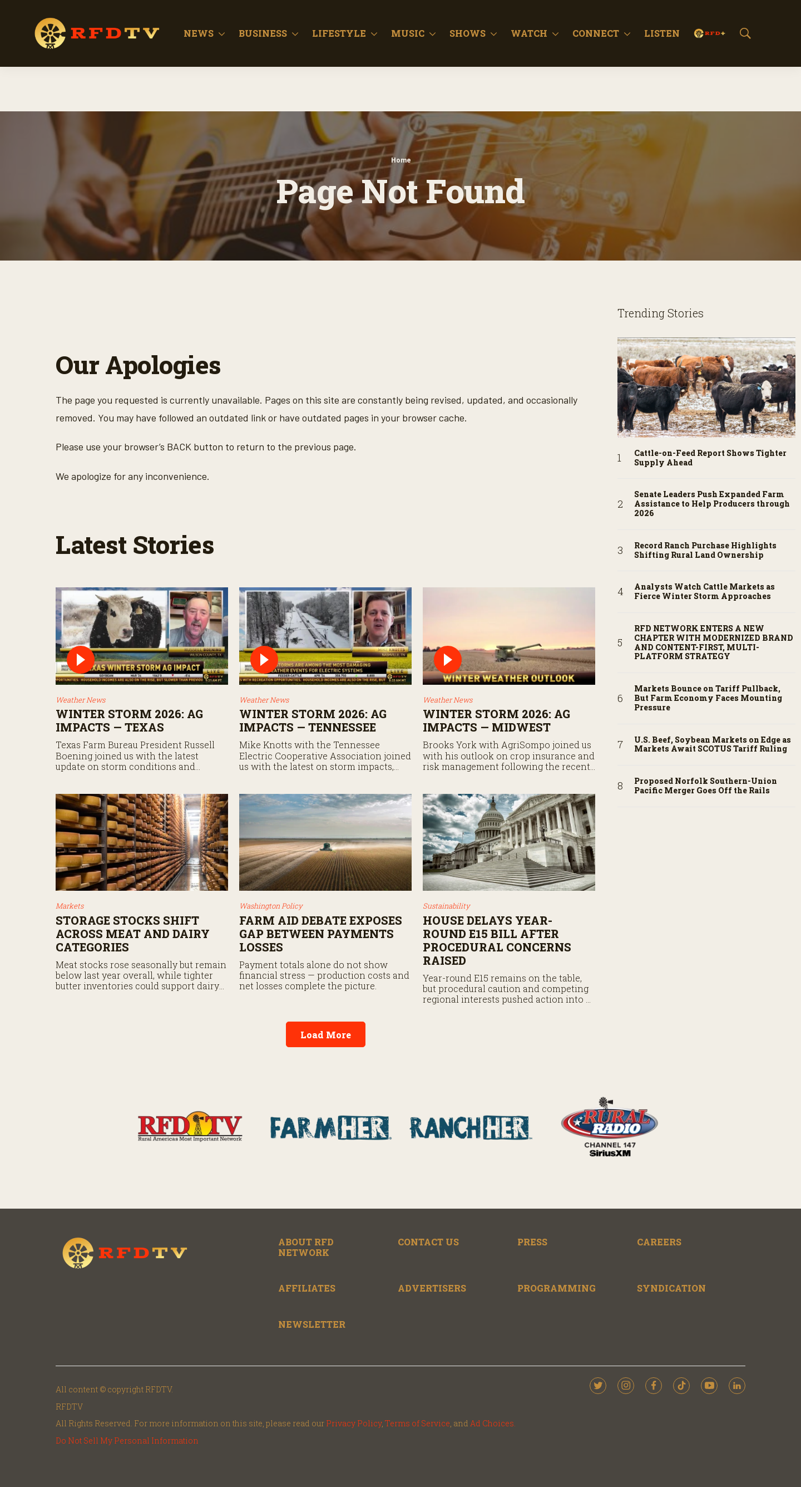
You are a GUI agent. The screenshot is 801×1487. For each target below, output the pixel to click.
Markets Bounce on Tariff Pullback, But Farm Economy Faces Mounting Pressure (708, 698)
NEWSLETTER (311, 1324)
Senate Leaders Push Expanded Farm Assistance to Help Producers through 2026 (712, 504)
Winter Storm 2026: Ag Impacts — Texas (129, 720)
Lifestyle (339, 33)
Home (401, 159)
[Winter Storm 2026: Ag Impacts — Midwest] (509, 636)
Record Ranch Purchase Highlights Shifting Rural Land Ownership (705, 550)
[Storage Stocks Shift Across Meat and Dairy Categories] (142, 842)
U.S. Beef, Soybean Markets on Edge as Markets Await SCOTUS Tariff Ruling (712, 744)
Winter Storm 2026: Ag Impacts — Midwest (496, 720)
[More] (222, 33)
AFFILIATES (306, 1288)
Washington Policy (271, 906)
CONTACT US (428, 1241)
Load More (325, 1035)
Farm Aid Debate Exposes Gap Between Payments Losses (320, 933)
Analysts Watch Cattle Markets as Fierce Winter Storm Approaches (704, 591)
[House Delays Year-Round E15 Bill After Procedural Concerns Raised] (509, 842)
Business (263, 33)
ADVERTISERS (432, 1288)
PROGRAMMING (556, 1288)
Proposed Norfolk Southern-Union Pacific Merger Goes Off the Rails (705, 786)
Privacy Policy (354, 1423)
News (199, 33)
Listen (662, 33)
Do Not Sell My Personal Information (127, 1440)
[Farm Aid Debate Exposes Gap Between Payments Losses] (325, 842)
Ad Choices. (493, 1423)
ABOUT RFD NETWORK (306, 1247)
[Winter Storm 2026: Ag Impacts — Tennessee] (325, 636)
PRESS (532, 1241)
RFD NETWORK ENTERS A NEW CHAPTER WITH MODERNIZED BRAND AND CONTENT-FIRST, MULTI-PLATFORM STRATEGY (713, 642)
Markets (69, 906)
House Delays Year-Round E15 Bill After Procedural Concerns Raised (497, 940)
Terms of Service (417, 1423)
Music (407, 33)
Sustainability (446, 906)
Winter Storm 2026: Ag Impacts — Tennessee (313, 720)
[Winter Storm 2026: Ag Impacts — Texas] (142, 636)
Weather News (80, 700)
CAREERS (659, 1241)
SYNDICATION (671, 1288)
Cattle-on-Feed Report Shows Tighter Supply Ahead (710, 458)
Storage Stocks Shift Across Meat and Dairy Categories (133, 933)
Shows (467, 33)
